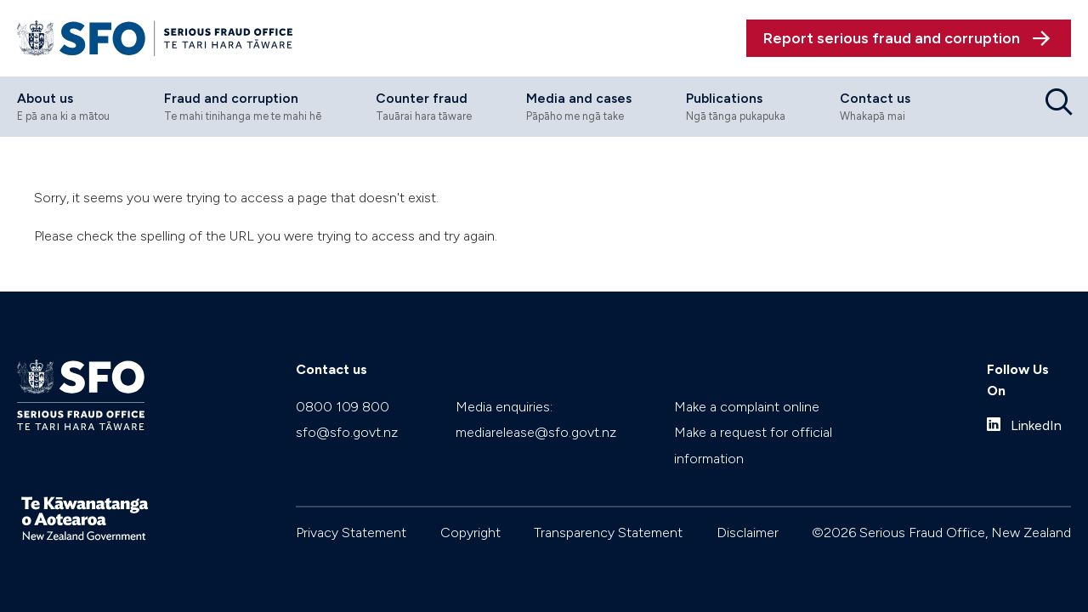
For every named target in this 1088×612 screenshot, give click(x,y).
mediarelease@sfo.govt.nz (536, 432)
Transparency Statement (608, 532)
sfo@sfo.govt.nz (347, 432)
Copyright (470, 532)
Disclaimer (748, 532)
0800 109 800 (342, 407)
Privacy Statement (351, 532)
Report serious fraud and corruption (891, 38)
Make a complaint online (746, 407)
